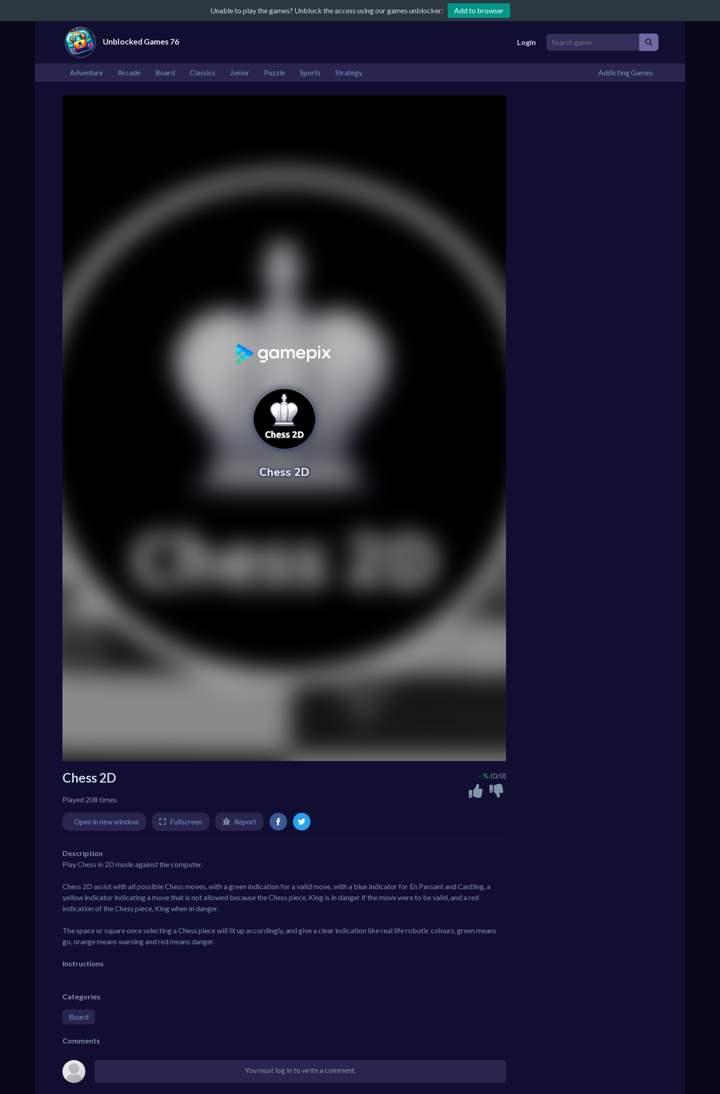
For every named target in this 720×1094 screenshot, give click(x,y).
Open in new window (106, 821)
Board (79, 1016)
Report (245, 821)
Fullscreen (186, 821)
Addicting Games (625, 72)
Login (526, 42)
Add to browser (479, 10)
